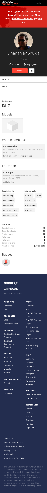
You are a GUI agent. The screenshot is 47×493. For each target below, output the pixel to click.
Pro (27, 309)
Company (8, 305)
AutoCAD (28, 195)
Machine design (10, 215)
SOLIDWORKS (30, 205)
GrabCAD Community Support (9, 344)
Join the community (23, 18)
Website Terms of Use (13, 442)
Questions (30, 420)
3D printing (8, 195)
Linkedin (7, 369)
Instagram (8, 365)
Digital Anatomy (32, 327)
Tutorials (29, 424)
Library (29, 408)
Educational (8, 205)
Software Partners (33, 394)
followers (14, 65)
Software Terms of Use (14, 446)
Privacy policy (10, 450)
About (6, 79)
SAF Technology (32, 331)
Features (29, 362)
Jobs (6, 309)
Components (8, 200)
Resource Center (11, 323)
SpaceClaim (30, 200)
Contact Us (8, 438)
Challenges (30, 412)
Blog (6, 320)
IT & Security (31, 377)
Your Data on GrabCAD (14, 458)
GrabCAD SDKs (32, 398)
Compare (29, 366)
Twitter (7, 372)
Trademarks (9, 454)
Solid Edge (29, 210)
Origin (28, 334)
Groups (29, 416)
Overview (8, 383)
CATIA (38, 195)
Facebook (8, 357)
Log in (38, 3)
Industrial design (10, 210)
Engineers (30, 427)
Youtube (7, 361)
